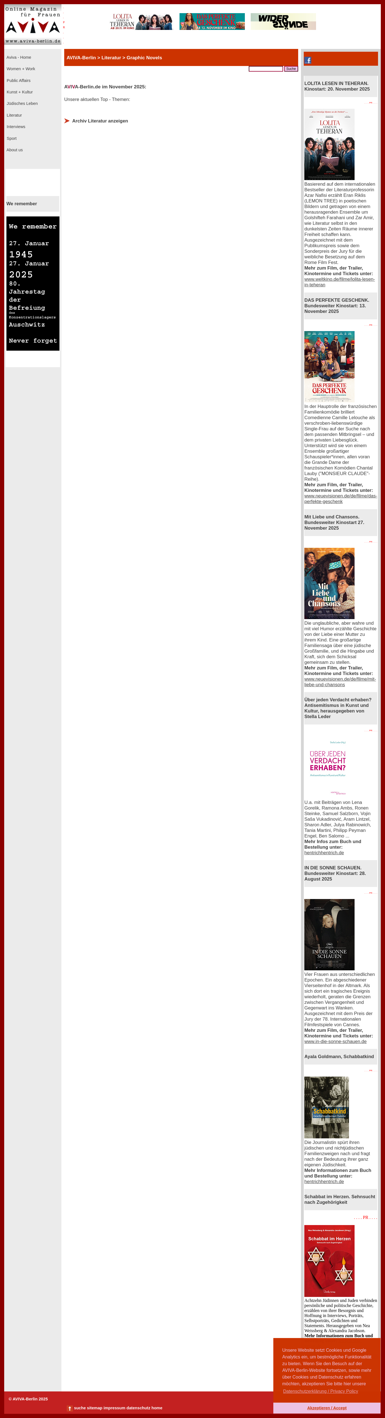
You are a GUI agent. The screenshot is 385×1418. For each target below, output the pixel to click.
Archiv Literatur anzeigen (100, 121)
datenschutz (138, 1408)
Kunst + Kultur (19, 92)
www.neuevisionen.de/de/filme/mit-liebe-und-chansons (340, 681)
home (156, 1408)
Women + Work (20, 69)
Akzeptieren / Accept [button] (326, 1408)
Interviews (15, 126)
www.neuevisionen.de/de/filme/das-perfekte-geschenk (340, 498)
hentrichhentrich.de (324, 852)
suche (80, 1408)
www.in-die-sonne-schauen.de (335, 1041)
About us (14, 150)
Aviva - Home (18, 57)
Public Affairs (18, 80)
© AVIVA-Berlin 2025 (28, 1399)
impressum (114, 1408)
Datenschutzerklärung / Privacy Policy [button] (320, 1391)
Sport (11, 138)
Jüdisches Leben (22, 103)
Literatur (14, 115)
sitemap (94, 1408)
